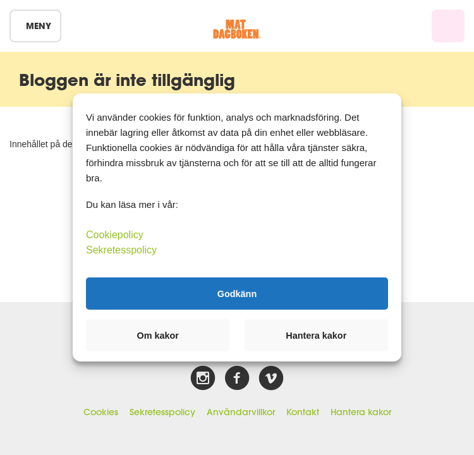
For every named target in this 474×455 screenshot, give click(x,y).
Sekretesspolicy (162, 412)
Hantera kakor (361, 412)
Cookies (100, 412)
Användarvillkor (241, 412)
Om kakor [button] (158, 336)
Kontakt (302, 412)
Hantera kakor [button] (316, 336)
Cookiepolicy (114, 234)
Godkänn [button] (237, 293)
